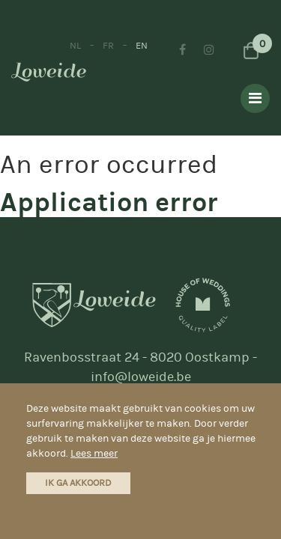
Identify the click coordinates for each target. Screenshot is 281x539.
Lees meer (94, 454)
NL (75, 45)
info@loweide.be (141, 377)
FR (108, 45)
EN (142, 45)
